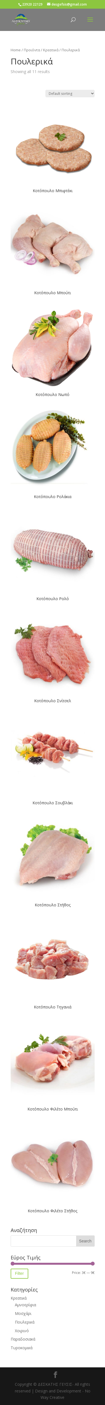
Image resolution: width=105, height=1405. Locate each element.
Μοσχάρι (23, 1313)
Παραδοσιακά (23, 1339)
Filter (19, 1273)
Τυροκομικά (21, 1347)
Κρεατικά (51, 49)
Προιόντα (32, 49)
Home (16, 49)
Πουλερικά (24, 1322)
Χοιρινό (22, 1330)
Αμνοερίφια (25, 1304)
